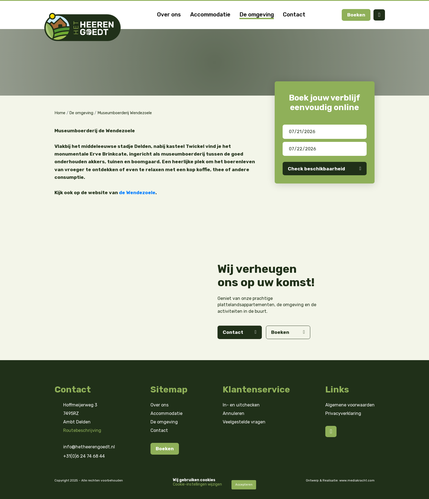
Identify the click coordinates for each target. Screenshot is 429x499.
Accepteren (244, 484)
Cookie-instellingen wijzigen (197, 484)
